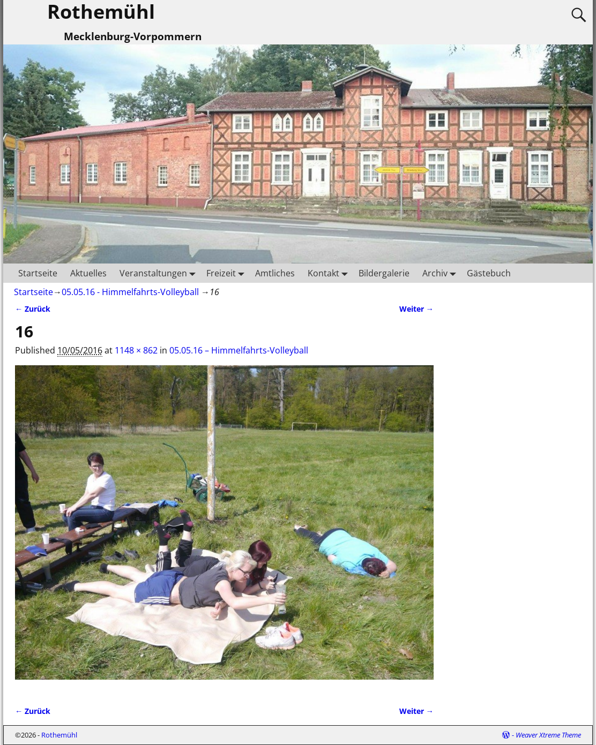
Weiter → (416, 309)
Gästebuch (489, 273)
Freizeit (227, 273)
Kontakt (330, 273)
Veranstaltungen (160, 273)
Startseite (37, 273)
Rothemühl (59, 735)
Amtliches (275, 273)
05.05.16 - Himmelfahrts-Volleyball (130, 292)
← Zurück (32, 309)
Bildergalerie (384, 273)
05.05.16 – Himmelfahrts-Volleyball (238, 350)
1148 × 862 (136, 350)
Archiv (441, 273)
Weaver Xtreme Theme (548, 735)
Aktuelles (88, 273)
